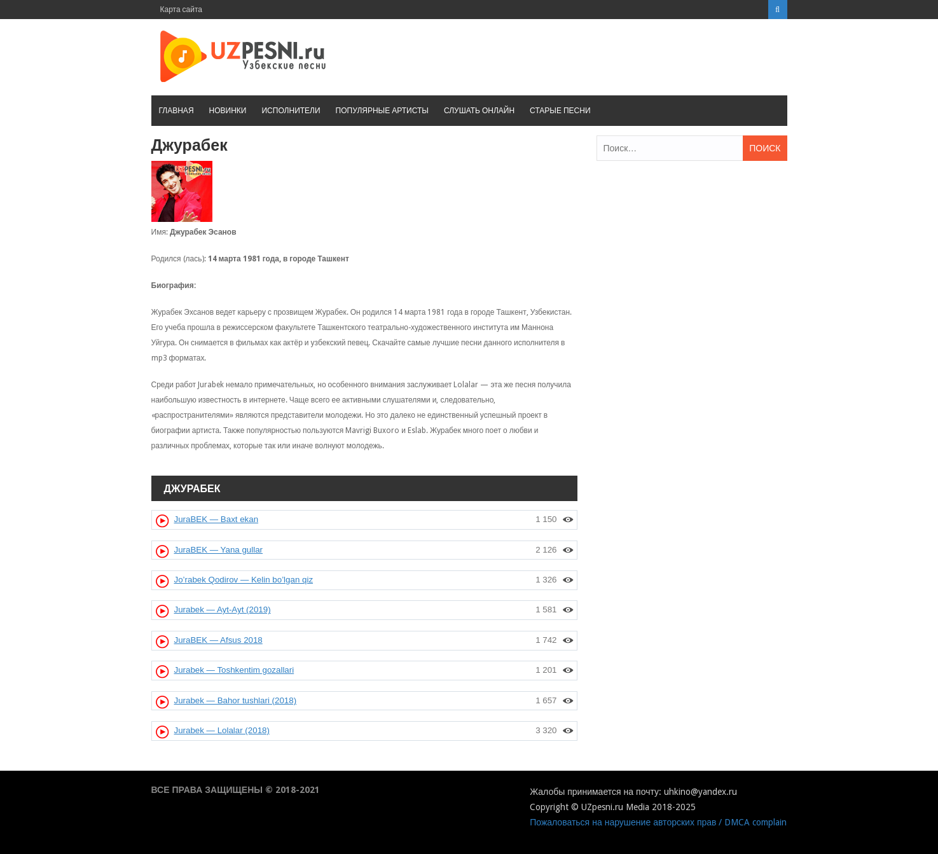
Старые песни (560, 110)
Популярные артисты (382, 110)
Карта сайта (181, 9)
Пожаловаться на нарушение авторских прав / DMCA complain (658, 822)
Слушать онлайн (479, 110)
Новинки (228, 110)
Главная (176, 110)
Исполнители (290, 110)
